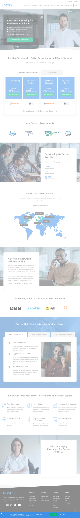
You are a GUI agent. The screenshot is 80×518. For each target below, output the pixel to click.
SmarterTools (32, 505)
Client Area (67, 496)
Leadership (55, 507)
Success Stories (56, 498)
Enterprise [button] (46, 5)
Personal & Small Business (28, 72)
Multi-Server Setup (39, 334)
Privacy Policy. (31, 515)
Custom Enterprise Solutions (63, 334)
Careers (54, 504)
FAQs (66, 500)
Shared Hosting (32, 500)
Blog (71, 5)
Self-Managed (52, 72)
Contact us (67, 5)
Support (70, 1)
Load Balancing (44, 496)
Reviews (55, 500)
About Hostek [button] (60, 5)
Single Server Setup (16, 334)
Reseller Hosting (32, 498)
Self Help (67, 498)
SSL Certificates (32, 502)
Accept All (54, 514)
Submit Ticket (68, 504)
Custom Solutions (45, 500)
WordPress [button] (34, 5)
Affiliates (55, 502)
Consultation (67, 505)
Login (76, 5)
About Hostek (56, 496)
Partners (55, 505)
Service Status (68, 502)
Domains (31, 504)
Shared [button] (41, 5)
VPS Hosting (32, 496)
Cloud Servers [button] (27, 5)
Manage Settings (63, 514)
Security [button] (53, 5)
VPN (42, 498)
